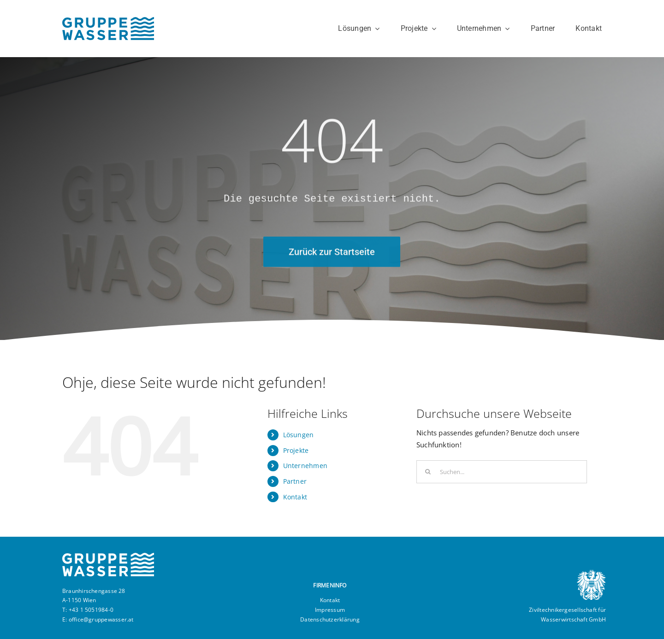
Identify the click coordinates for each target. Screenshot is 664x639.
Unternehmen (305, 465)
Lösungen (298, 434)
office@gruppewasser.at (101, 619)
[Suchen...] (501, 471)
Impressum (330, 610)
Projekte (296, 450)
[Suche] (427, 471)
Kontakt (295, 496)
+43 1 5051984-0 (91, 610)
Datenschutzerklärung (330, 619)
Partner (295, 481)
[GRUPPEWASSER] (108, 20)
